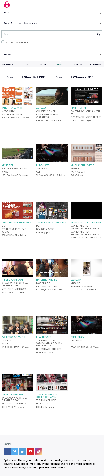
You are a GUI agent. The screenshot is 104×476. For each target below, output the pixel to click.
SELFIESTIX (76, 279)
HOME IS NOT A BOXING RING (86, 222)
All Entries (95, 64)
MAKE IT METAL (78, 107)
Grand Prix (8, 64)
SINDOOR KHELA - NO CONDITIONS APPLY (47, 396)
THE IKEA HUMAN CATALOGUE (51, 222)
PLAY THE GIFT (43, 337)
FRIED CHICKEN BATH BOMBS (16, 222)
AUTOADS (41, 107)
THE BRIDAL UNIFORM (12, 279)
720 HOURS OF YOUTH (13, 337)
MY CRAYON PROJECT (82, 165)
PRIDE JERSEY (43, 165)
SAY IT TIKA (7, 165)
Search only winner (17, 42)
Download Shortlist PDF (26, 77)
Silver (43, 64)
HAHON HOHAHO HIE (12, 107)
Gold (26, 64)
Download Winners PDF (74, 77)
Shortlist (78, 64)
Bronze (61, 64)
